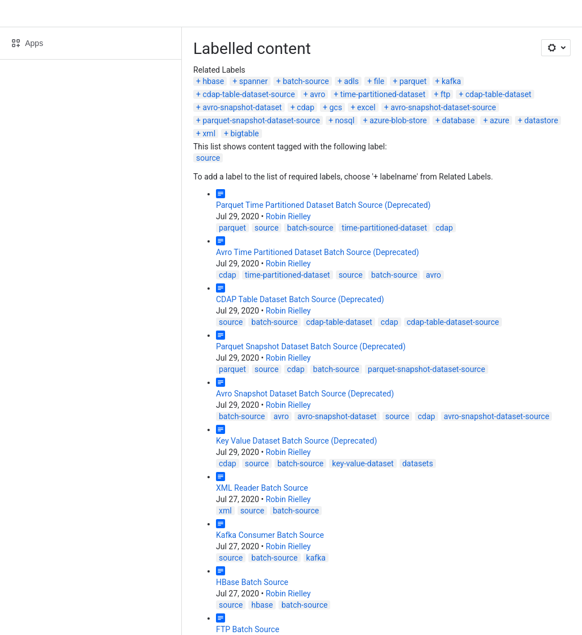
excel (366, 107)
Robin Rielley (287, 216)
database (458, 120)
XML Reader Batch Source (262, 487)
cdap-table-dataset (498, 94)
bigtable (244, 133)
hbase (213, 81)
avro (317, 94)
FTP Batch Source (247, 629)
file (379, 81)
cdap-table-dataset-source (248, 94)
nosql (344, 120)
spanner (253, 81)
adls (351, 81)
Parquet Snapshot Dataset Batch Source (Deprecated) (311, 346)
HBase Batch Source (252, 582)
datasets (417, 463)
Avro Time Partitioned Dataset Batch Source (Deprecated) (317, 252)
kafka (451, 81)
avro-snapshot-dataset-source (443, 107)
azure (499, 120)
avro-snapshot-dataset (242, 107)
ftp (445, 94)
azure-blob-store (398, 120)
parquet (413, 81)
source (208, 157)
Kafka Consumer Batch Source (270, 535)
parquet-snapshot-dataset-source (261, 120)
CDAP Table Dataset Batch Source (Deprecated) (300, 299)
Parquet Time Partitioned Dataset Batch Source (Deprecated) (323, 205)
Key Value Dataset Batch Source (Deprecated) (296, 440)
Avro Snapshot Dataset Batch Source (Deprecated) (305, 393)
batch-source (305, 81)
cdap (305, 107)
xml (208, 133)
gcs (335, 107)
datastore (541, 120)
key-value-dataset (362, 463)
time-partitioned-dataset (383, 94)
